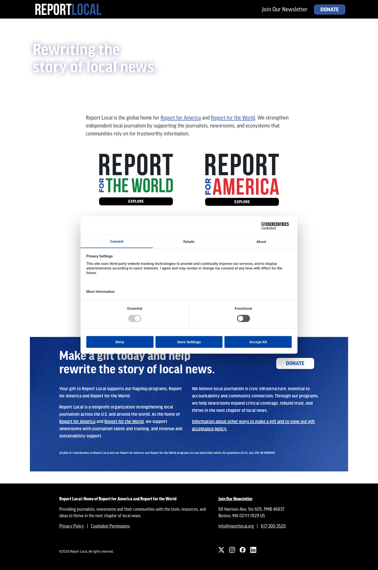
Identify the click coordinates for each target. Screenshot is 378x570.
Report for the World (233, 118)
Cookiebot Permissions (110, 526)
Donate (329, 10)
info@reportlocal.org (236, 526)
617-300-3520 (273, 526)
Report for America (181, 118)
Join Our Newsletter (284, 9)
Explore (136, 201)
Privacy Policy (71, 526)
